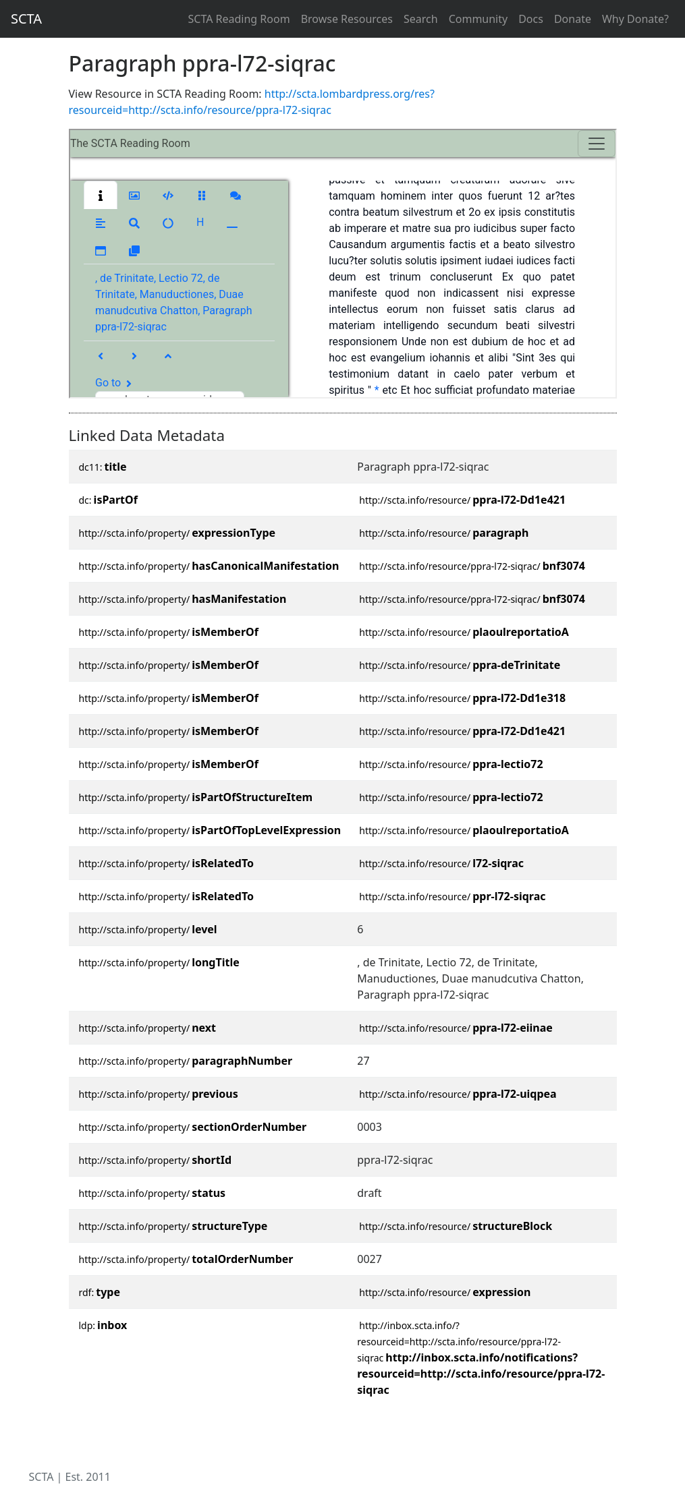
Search (421, 18)
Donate (572, 18)
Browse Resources (347, 18)
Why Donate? (635, 18)
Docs (530, 18)
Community (478, 18)
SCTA (26, 18)
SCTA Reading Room (239, 18)
